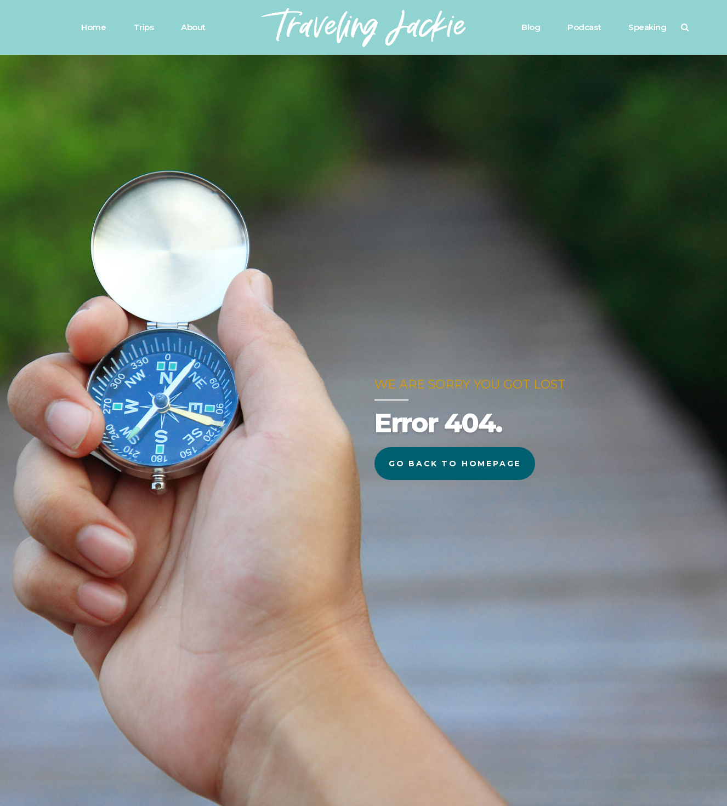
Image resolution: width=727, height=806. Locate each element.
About (193, 27)
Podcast (584, 27)
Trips (144, 27)
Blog (530, 27)
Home (93, 27)
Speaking (647, 27)
